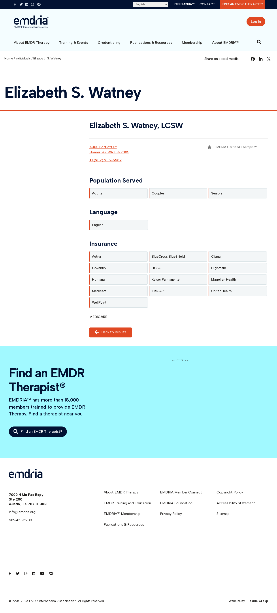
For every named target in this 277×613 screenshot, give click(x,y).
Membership (192, 42)
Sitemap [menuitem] (223, 514)
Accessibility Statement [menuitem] (236, 503)
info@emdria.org (22, 512)
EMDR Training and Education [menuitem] (127, 503)
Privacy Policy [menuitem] (171, 514)
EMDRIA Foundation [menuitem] (176, 503)
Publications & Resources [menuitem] (124, 524)
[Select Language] (150, 4)
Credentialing (109, 42)
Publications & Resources (151, 42)
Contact (207, 4)
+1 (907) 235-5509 (105, 160)
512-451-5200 (20, 520)
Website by (248, 601)
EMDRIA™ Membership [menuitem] (122, 514)
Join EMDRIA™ (183, 4)
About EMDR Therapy (31, 42)
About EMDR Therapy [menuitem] (121, 492)
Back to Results (110, 332)
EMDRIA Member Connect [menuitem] (181, 492)
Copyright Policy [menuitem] (230, 492)
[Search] (259, 42)
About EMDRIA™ (225, 42)
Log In (256, 21)
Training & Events (73, 42)
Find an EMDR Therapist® (242, 4)
